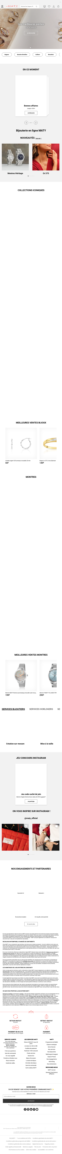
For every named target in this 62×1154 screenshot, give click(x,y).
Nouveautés (27, 138)
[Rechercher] (36, 6)
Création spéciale (45, 1002)
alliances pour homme (9, 953)
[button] (30, 47)
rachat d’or (21, 1003)
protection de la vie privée (47, 1105)
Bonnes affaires (31, 106)
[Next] (36, 122)
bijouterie (56, 1000)
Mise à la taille (46, 744)
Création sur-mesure (15, 744)
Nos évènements (51, 1064)
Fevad (9, 1132)
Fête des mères (32, 996)
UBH (52, 1128)
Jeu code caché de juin (31, 794)
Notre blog (52, 1061)
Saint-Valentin (47, 996)
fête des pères (40, 996)
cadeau (32, 997)
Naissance (5, 993)
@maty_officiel (31, 818)
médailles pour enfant (28, 961)
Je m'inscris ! (31, 1101)
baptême (10, 993)
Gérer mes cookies (31, 1149)
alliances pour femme (52, 952)
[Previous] (26, 122)
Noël (52, 996)
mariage (21, 993)
